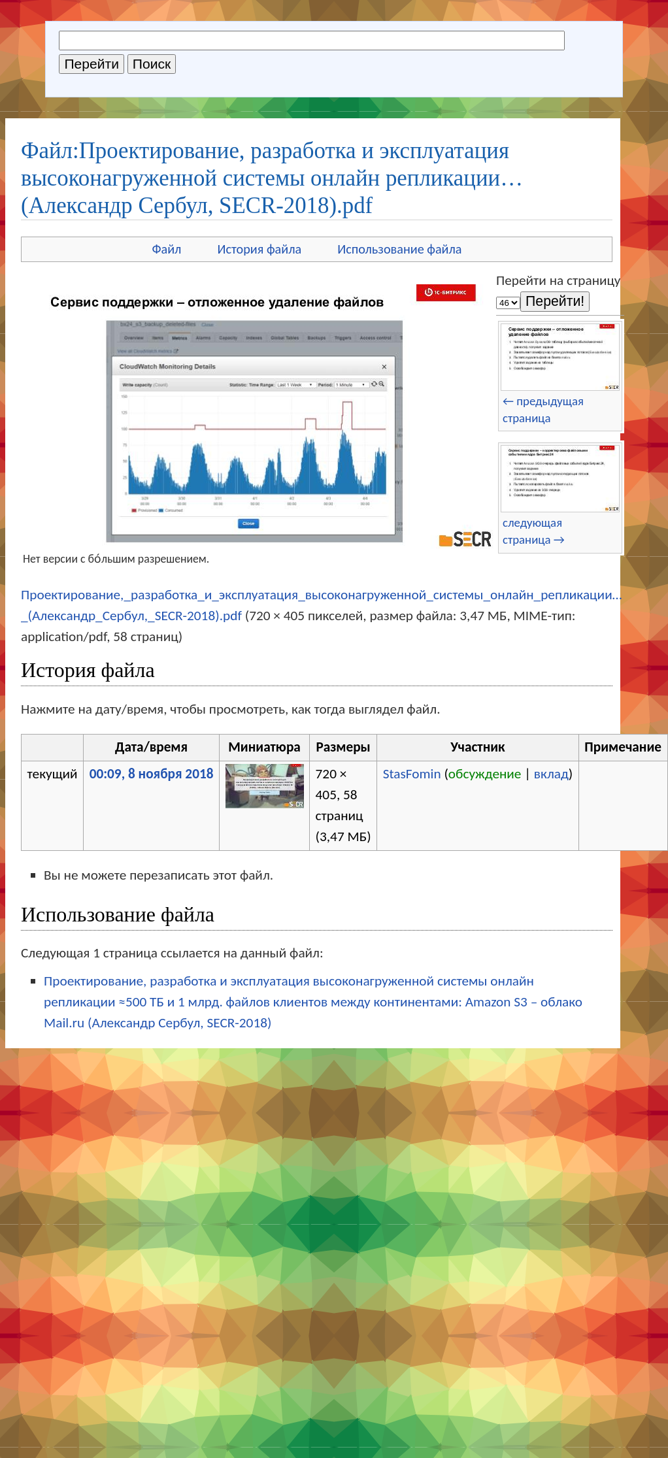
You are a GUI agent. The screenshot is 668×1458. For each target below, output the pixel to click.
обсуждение (485, 773)
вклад (551, 773)
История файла (259, 249)
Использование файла (399, 249)
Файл (166, 249)
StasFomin (412, 773)
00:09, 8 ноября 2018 (152, 773)
